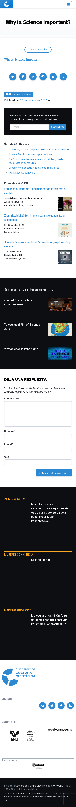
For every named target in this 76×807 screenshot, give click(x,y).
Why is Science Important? (23, 59)
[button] (12, 76)
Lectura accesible (37, 49)
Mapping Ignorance (17, 610)
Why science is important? (21, 349)
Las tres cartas (41, 559)
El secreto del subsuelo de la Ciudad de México (34, 167)
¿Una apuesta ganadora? (22, 172)
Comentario (11, 398)
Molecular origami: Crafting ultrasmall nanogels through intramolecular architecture (49, 620)
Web (6, 456)
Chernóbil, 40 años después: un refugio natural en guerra (39, 149)
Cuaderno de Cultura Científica (29, 793)
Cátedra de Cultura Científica (31, 785)
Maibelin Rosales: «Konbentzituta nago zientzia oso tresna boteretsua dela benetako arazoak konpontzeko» (50, 513)
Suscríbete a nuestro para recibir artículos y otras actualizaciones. (35, 117)
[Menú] (68, 4)
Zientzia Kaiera (14, 499)
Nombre (9, 431)
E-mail (8, 444)
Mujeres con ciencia (18, 554)
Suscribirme (57, 126)
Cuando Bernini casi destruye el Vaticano (31, 154)
